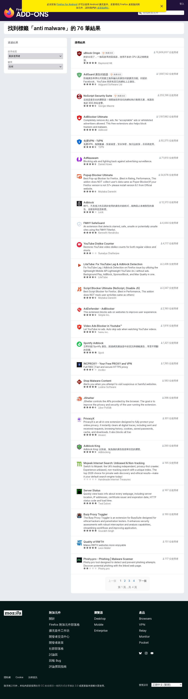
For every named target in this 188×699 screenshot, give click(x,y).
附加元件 (55, 612)
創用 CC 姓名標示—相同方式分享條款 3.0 (57, 685)
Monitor (144, 636)
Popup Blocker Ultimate (98, 175)
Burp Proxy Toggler (96, 514)
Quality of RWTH (94, 541)
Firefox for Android (67, 4)
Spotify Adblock (93, 343)
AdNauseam (91, 158)
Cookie (19, 677)
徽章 (10, 62)
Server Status (92, 490)
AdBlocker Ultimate (96, 116)
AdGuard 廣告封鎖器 (96, 74)
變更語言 (143, 684)
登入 (182, 3)
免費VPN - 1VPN (93, 140)
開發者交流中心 (59, 636)
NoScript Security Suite (98, 95)
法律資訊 (32, 677)
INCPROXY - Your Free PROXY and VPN (108, 363)
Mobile (98, 624)
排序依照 (12, 51)
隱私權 (7, 677)
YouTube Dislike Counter (99, 243)
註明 (13, 685)
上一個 (112, 580)
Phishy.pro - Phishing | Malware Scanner (108, 559)
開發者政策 (56, 642)
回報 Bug (55, 660)
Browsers (145, 618)
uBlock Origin (92, 53)
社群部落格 (56, 648)
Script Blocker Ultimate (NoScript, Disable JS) (112, 288)
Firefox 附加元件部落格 (64, 624)
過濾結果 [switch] (13, 42)
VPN (142, 624)
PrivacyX (89, 418)
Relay (142, 630)
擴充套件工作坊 (59, 630)
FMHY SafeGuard (94, 223)
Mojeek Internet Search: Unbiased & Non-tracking (114, 463)
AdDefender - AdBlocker (99, 308)
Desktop (100, 618)
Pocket (144, 642)
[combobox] (161, 13)
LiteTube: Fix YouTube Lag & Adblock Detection (113, 264)
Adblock (89, 202)
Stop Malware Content (97, 380)
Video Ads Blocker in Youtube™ (103, 325)
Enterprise (101, 630)
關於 (52, 618)
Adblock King (92, 445)
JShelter (89, 398)
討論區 (53, 654)
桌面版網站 (103, 7)
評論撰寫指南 (58, 666)
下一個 (142, 580)
